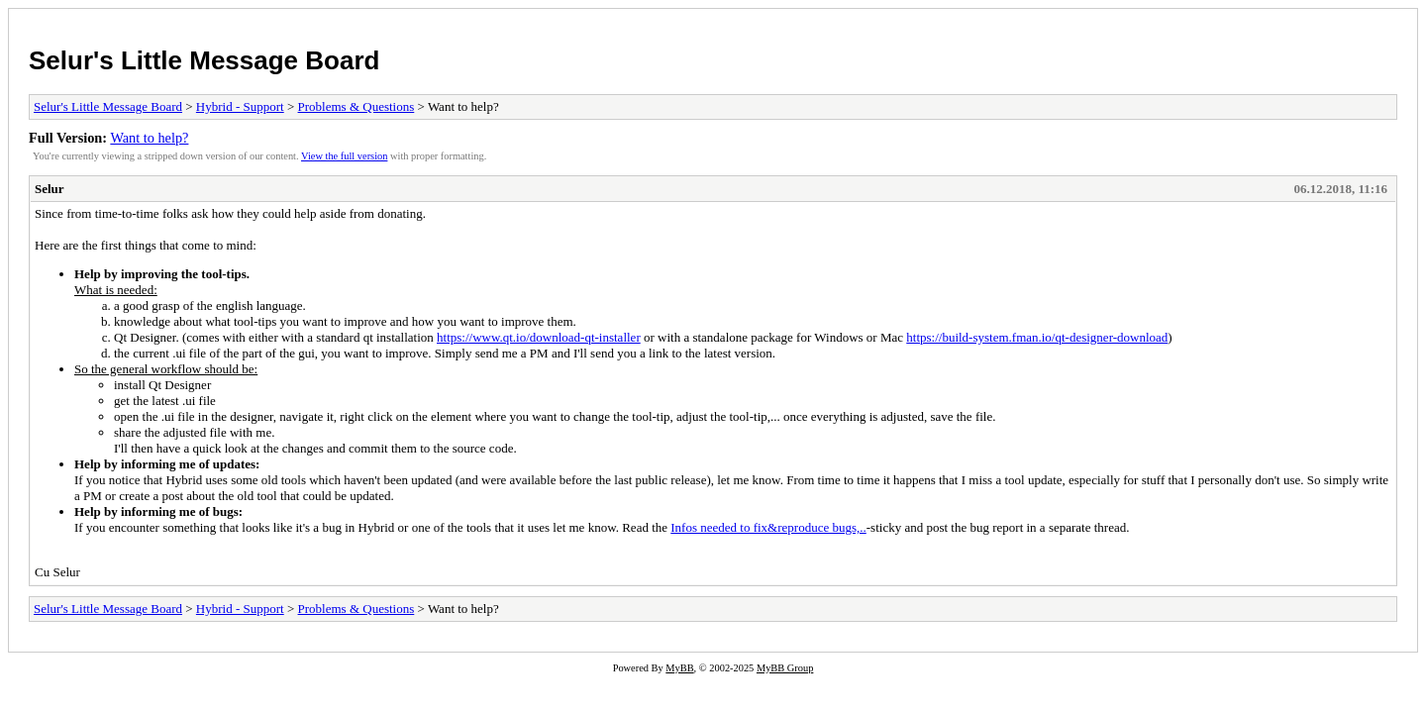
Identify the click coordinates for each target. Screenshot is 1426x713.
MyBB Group (785, 667)
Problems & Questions (356, 106)
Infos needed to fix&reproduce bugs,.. (768, 527)
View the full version (344, 156)
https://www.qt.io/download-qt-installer (539, 337)
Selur (49, 188)
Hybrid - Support (240, 106)
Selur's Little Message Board (204, 60)
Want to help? (149, 138)
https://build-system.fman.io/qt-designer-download (1037, 337)
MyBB (679, 667)
